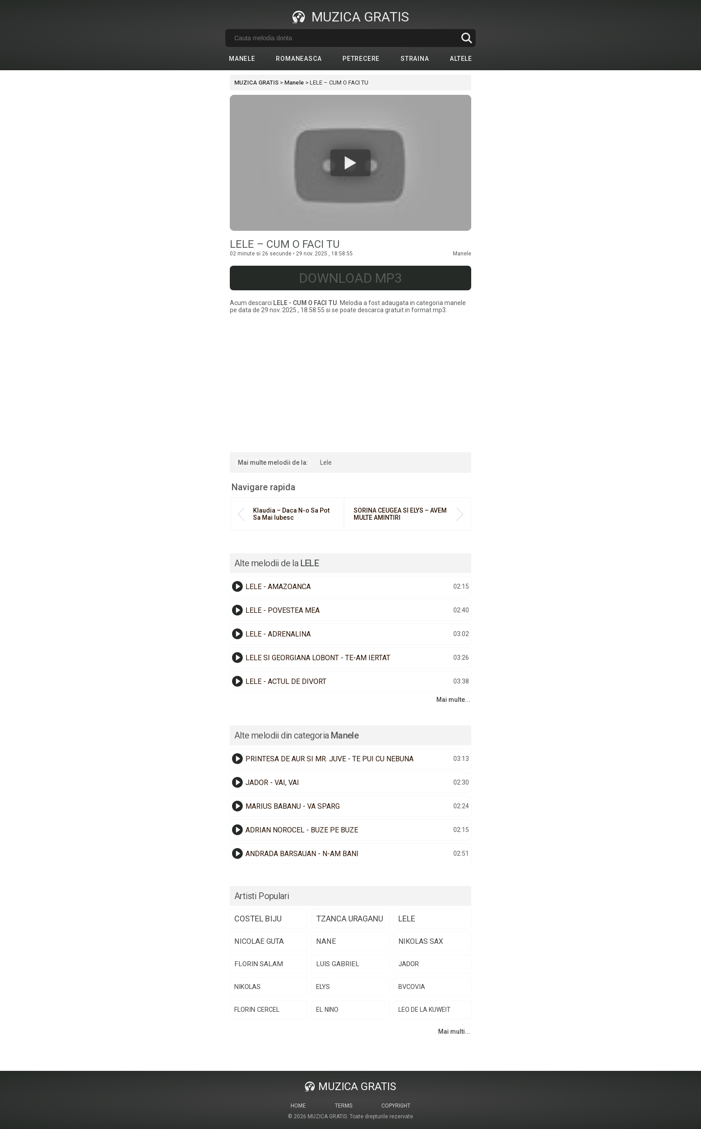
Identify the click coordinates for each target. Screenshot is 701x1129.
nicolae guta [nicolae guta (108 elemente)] (259, 941)
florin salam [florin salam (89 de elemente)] (258, 964)
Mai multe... (453, 699)
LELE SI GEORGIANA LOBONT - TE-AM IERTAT (317, 658)
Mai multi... (454, 1031)
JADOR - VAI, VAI (272, 782)
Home (298, 1106)
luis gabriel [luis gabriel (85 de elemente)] (337, 964)
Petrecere (361, 58)
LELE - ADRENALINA (278, 634)
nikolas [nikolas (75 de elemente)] (247, 987)
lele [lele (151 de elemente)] (406, 918)
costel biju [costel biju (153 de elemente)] (258, 918)
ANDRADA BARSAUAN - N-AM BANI (302, 853)
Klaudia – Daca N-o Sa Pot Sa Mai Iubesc (291, 514)
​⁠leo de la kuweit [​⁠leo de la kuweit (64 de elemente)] (424, 1009)
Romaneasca (298, 58)
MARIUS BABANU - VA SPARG (292, 806)
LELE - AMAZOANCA (278, 586)
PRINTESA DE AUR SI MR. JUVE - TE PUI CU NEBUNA (329, 759)
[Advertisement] (350, 380)
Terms (343, 1106)
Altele (461, 58)
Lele (326, 462)
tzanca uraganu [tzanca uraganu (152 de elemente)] (349, 918)
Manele (242, 58)
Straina (415, 58)
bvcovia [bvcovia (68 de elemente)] (411, 986)
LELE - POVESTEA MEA (282, 610)
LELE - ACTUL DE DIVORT (285, 681)
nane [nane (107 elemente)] (326, 941)
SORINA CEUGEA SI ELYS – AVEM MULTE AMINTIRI (400, 514)
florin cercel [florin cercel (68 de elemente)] (256, 1009)
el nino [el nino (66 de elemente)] (327, 1009)
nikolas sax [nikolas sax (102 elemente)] (420, 941)
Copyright (395, 1106)
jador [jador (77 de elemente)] (408, 964)
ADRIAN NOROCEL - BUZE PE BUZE (301, 830)
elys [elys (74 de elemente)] (323, 987)
